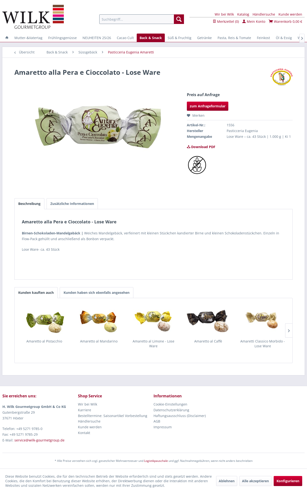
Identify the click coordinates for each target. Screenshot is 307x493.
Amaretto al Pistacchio (44, 341)
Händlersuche (264, 14)
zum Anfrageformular (207, 106)
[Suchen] (179, 19)
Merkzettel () (226, 21)
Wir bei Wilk (224, 14)
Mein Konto (253, 21)
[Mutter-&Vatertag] (28, 38)
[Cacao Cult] (125, 38)
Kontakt (84, 432)
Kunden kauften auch (36, 292)
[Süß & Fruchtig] (179, 38)
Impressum (163, 427)
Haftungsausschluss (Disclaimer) (180, 415)
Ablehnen (227, 481)
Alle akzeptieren (255, 481)
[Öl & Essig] (284, 38)
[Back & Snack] (151, 38)
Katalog (243, 14)
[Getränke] (204, 38)
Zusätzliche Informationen (72, 203)
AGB (157, 421)
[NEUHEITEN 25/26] (97, 38)
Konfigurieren (288, 481)
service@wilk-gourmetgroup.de (39, 440)
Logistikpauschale (156, 461)
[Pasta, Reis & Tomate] (234, 38)
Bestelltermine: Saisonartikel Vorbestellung (112, 415)
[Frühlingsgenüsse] (62, 38)
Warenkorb (285, 21)
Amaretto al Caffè (208, 341)
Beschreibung (29, 203)
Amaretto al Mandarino (99, 341)
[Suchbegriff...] (141, 19)
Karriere (84, 410)
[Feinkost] (263, 38)
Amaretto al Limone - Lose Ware (153, 343)
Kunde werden (290, 14)
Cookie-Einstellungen (170, 404)
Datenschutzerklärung (171, 410)
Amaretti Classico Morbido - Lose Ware (262, 343)
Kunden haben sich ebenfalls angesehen (97, 292)
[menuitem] (141, 19)
